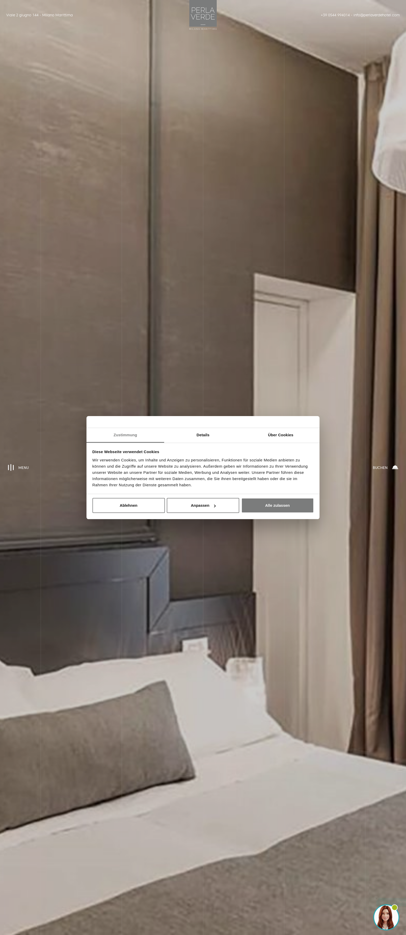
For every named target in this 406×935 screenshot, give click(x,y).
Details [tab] (203, 435)
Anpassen (203, 505)
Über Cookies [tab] (280, 435)
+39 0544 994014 (335, 15)
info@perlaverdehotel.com (375, 15)
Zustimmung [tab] (125, 435)
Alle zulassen (277, 505)
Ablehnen (128, 505)
